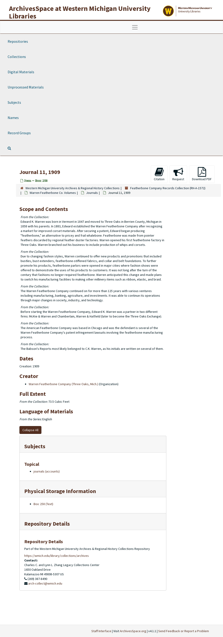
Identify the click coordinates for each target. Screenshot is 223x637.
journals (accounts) (47, 471)
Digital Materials (21, 72)
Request (178, 174)
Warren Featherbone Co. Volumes (53, 193)
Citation (159, 174)
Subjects (14, 102)
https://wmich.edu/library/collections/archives (56, 556)
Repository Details (47, 523)
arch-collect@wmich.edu (45, 583)
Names (13, 117)
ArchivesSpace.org (133, 631)
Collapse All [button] (30, 430)
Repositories (18, 41)
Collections (17, 56)
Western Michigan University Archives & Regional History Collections (72, 188)
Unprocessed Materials (26, 87)
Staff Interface (101, 631)
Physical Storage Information (60, 491)
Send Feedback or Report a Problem (183, 631)
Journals (92, 193)
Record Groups (19, 133)
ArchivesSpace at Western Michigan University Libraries (80, 12)
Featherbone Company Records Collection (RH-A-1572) (167, 188)
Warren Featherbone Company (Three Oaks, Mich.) (63, 384)
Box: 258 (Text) (43, 504)
